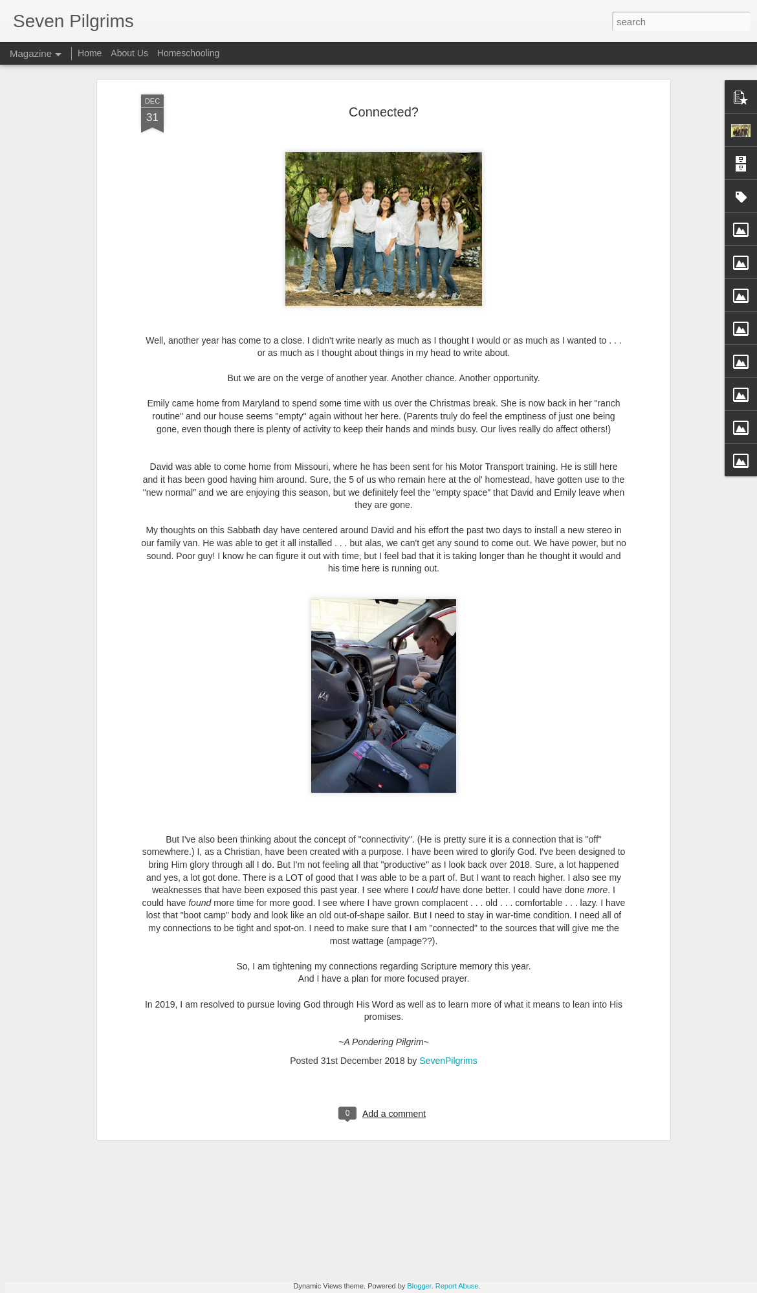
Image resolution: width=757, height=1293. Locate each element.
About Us (129, 53)
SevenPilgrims (448, 941)
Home (90, 53)
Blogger (419, 1286)
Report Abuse (457, 1286)
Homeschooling (188, 53)
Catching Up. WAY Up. (300, 1131)
